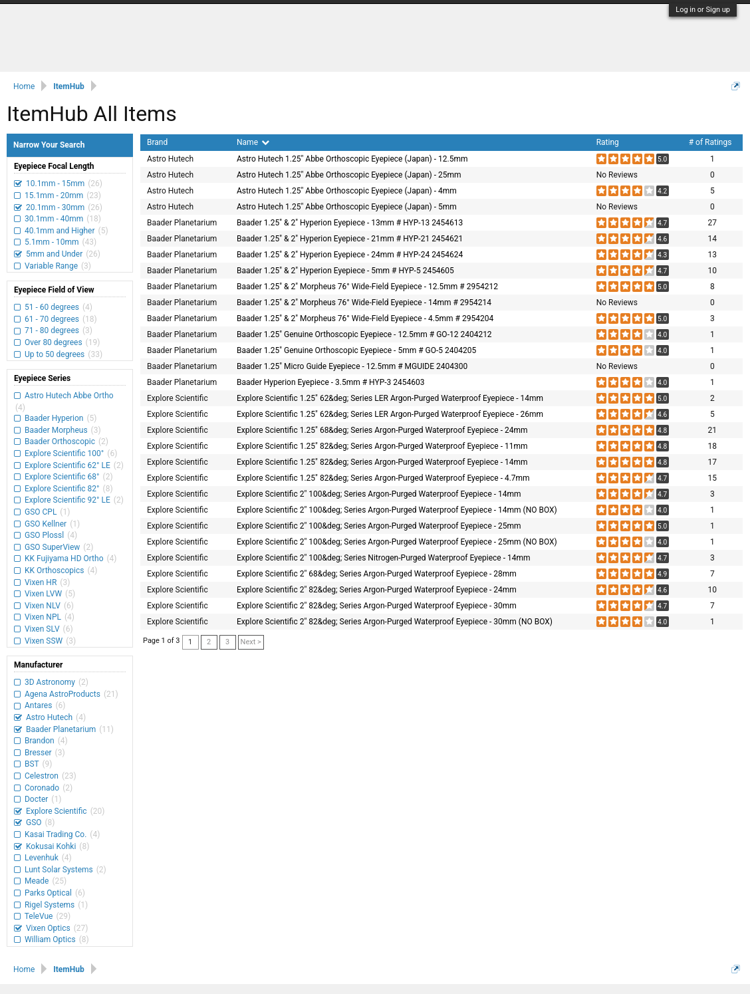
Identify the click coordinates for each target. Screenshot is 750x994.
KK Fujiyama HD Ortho (64, 558)
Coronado (42, 788)
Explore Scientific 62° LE (67, 465)
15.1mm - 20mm (54, 195)
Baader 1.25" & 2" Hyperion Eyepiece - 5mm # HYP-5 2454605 (345, 270)
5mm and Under (54, 254)
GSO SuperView (52, 547)
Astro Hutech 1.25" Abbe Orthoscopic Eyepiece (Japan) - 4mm (347, 190)
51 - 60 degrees (52, 307)
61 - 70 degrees (52, 319)
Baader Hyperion (54, 418)
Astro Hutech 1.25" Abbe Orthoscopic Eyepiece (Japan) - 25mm (349, 175)
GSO (34, 822)
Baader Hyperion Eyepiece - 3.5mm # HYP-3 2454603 (331, 382)
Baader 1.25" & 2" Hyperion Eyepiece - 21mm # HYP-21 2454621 (350, 238)
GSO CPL (41, 512)
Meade (37, 881)
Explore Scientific (56, 811)
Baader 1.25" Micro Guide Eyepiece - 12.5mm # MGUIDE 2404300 (352, 366)
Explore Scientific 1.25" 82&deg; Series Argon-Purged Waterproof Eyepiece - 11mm (382, 446)
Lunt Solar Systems (59, 869)
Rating (607, 142)
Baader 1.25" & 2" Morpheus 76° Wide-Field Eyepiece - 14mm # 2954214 (364, 302)
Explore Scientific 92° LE (67, 500)
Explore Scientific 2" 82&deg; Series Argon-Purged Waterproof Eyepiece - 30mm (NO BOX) (395, 621)
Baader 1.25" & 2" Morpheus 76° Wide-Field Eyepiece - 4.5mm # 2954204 (365, 318)
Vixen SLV (42, 629)
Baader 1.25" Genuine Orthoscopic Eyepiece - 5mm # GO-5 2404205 (356, 350)
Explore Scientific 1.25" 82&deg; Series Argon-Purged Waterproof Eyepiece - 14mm (382, 462)
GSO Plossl (44, 535)
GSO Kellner (45, 524)
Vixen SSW (43, 641)
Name (253, 142)
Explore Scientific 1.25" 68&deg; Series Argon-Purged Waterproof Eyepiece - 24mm (382, 430)
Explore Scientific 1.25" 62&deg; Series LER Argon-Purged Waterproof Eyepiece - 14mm (390, 398)
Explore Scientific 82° (62, 488)
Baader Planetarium (61, 729)
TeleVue (39, 916)
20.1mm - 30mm (55, 207)
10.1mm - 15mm (55, 183)
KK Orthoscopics (54, 570)
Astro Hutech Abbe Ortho (68, 395)
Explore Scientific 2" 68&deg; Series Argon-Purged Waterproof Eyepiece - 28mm (377, 573)
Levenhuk (42, 857)
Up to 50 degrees (54, 354)
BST (32, 764)
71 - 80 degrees (52, 330)
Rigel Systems (49, 905)
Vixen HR (41, 582)
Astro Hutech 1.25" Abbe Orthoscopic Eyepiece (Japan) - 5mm (347, 206)
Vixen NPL (43, 617)
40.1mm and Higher (60, 230)
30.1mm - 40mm (54, 218)
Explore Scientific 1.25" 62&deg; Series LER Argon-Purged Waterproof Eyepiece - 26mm (390, 414)
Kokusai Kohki (51, 846)
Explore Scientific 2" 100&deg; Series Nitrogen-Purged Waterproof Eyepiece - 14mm (383, 557)
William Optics (50, 939)
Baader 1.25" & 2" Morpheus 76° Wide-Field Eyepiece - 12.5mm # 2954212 (367, 286)
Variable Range (51, 266)
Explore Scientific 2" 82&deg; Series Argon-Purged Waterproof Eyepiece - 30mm (377, 605)
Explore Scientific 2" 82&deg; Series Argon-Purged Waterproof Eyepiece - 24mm (377, 589)
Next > (251, 642)
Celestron (42, 776)
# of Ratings (710, 142)
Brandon (40, 740)
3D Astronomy (50, 682)
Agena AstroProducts (62, 694)
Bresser (38, 752)
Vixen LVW (43, 593)
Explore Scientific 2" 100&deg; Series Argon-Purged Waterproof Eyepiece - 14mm (379, 494)
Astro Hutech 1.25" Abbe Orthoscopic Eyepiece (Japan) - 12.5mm (352, 159)
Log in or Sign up (703, 9)
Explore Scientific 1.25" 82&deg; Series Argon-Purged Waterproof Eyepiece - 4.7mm (383, 478)
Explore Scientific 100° (64, 453)
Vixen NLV (42, 605)
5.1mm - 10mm (51, 242)
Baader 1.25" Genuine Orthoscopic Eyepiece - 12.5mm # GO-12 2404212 (364, 334)
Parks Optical (48, 893)
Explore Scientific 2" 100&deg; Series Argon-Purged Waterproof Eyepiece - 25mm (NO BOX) (397, 542)
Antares (38, 705)
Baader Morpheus (56, 430)
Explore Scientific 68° (62, 476)
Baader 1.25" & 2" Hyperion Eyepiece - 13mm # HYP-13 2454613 (350, 222)
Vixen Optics (48, 928)
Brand (157, 142)
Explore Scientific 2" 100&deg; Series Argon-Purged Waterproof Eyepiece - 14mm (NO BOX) (397, 510)
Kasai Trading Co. (55, 834)
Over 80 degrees (53, 342)
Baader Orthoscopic (60, 441)
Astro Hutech (49, 717)
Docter (36, 799)
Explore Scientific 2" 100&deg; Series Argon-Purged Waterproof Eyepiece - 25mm (379, 526)
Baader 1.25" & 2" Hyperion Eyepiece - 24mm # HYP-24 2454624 (350, 254)
